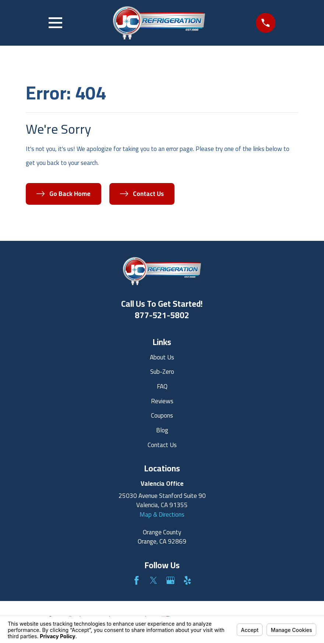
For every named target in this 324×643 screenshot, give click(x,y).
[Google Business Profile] (170, 580)
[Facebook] (136, 580)
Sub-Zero (162, 371)
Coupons (162, 415)
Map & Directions (162, 514)
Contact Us (162, 445)
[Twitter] (153, 580)
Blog (162, 430)
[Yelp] (187, 580)
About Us (162, 357)
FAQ (162, 386)
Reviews (162, 401)
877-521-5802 (162, 315)
